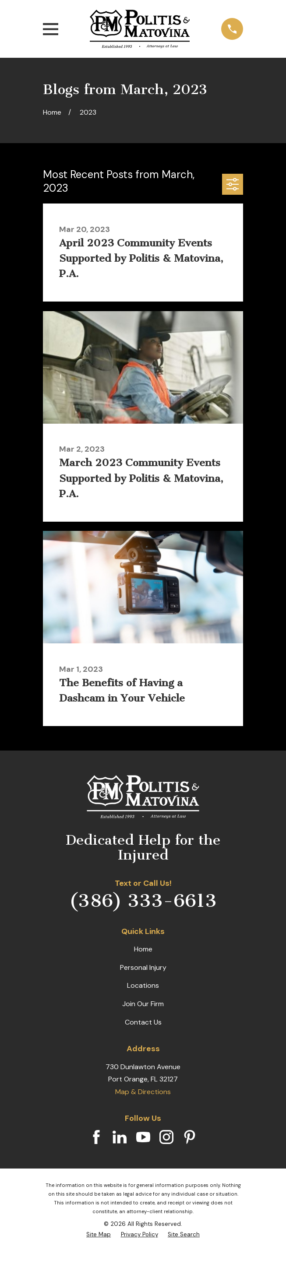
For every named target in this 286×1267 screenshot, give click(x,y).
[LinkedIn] (120, 1137)
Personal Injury (143, 967)
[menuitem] (98, 1234)
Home (143, 949)
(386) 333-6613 (143, 900)
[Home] (139, 29)
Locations (143, 985)
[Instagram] (166, 1137)
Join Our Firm (143, 1003)
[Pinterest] (190, 1137)
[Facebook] (96, 1137)
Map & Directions (143, 1091)
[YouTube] (143, 1137)
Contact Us (143, 1022)
